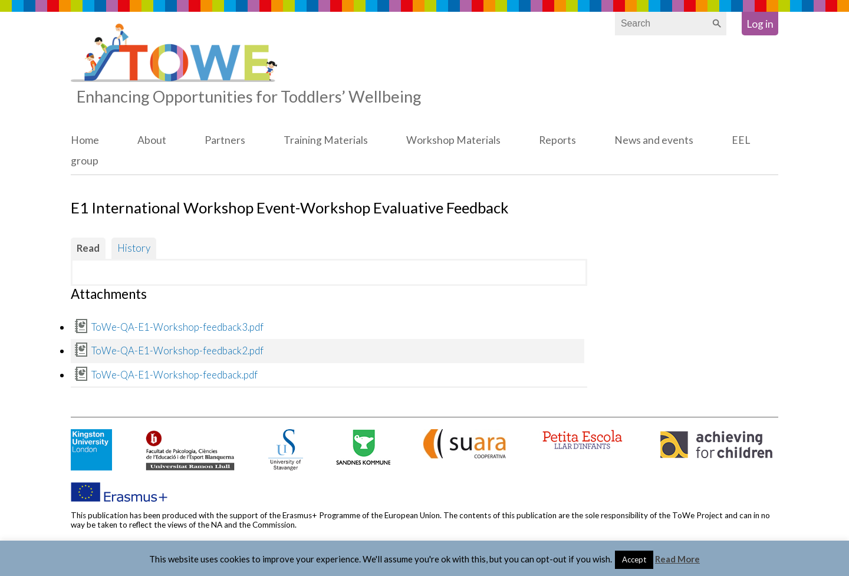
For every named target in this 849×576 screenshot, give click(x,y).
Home (85, 140)
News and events (653, 140)
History (133, 248)
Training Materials (326, 140)
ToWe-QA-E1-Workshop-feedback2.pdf (177, 350)
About (151, 140)
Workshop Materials (453, 140)
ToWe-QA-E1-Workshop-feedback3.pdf (177, 327)
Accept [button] (634, 559)
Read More (677, 559)
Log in (760, 24)
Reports (557, 140)
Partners (225, 140)
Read (88, 248)
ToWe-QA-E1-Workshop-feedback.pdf (174, 374)
